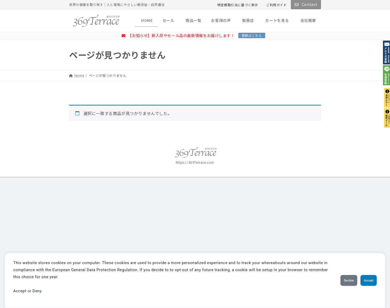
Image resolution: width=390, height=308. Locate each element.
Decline (336, 280)
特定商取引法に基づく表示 (237, 4)
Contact (305, 4)
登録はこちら (252, 35)
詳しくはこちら (88, 234)
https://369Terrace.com (195, 162)
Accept (364, 280)
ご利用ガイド (276, 4)
